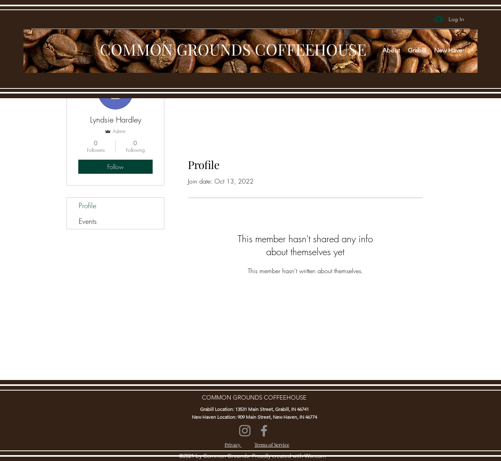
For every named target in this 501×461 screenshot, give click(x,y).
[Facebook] (264, 430)
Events (88, 221)
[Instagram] (244, 430)
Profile (87, 205)
